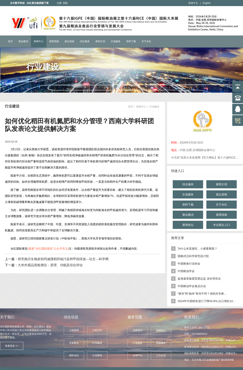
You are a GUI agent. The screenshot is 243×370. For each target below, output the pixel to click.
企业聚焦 (97, 355)
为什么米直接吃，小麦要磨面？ (197, 248)
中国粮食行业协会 (189, 263)
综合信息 (71, 317)
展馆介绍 (100, 41)
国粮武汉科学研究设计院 (193, 256)
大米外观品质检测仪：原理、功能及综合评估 (50, 265)
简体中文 (193, 3)
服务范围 (135, 317)
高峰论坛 (161, 330)
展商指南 (54, 41)
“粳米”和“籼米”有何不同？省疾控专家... (202, 293)
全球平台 (138, 355)
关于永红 (146, 41)
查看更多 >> (11, 345)
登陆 (65, 3)
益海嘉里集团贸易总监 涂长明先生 (199, 278)
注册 (59, 3)
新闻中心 (39, 41)
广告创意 (138, 342)
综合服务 (85, 41)
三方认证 (161, 355)
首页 (10, 41)
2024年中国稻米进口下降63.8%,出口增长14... (206, 301)
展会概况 (23, 41)
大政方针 (97, 330)
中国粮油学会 (186, 271)
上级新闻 (74, 330)
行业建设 (154, 106)
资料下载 (131, 41)
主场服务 (115, 41)
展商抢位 (188, 224)
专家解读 (74, 342)
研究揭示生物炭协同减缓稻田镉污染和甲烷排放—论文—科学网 (63, 259)
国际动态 (74, 355)
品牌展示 (138, 330)
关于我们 (7, 317)
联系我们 (191, 317)
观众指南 (69, 41)
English (207, 3)
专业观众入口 (221, 224)
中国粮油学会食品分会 (192, 286)
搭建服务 (161, 342)
